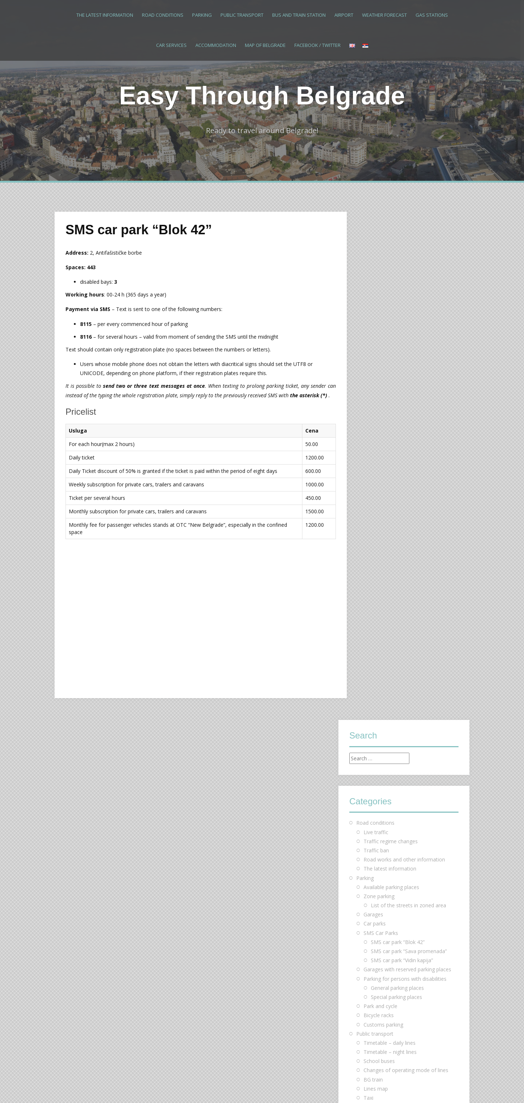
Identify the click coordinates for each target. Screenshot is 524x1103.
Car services (171, 45)
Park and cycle (380, 497)
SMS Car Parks (381, 424)
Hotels (371, 662)
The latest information (104, 15)
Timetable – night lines (390, 543)
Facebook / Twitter (317, 45)
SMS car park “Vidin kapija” (402, 452)
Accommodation (215, 45)
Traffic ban (376, 342)
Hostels (372, 671)
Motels (372, 680)
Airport (343, 15)
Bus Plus (374, 598)
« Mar (356, 957)
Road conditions (162, 15)
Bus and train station (299, 15)
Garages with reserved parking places (407, 461)
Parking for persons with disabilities (405, 470)
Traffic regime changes (391, 332)
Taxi (368, 589)
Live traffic (376, 323)
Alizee (161, 1087)
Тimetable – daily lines (390, 534)
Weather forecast (384, 15)
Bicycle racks (379, 506)
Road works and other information (404, 351)
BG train (373, 571)
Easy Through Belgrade (262, 95)
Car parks (375, 415)
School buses (379, 552)
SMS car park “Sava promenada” (409, 442)
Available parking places (391, 378)
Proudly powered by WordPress (92, 1087)
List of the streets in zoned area (408, 397)
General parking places (397, 479)
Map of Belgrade (265, 45)
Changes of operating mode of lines (406, 561)
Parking (202, 15)
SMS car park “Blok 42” (398, 433)
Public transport (242, 15)
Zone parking (379, 387)
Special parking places (396, 488)
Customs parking (383, 516)
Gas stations (432, 15)
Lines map (376, 580)
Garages (373, 406)
